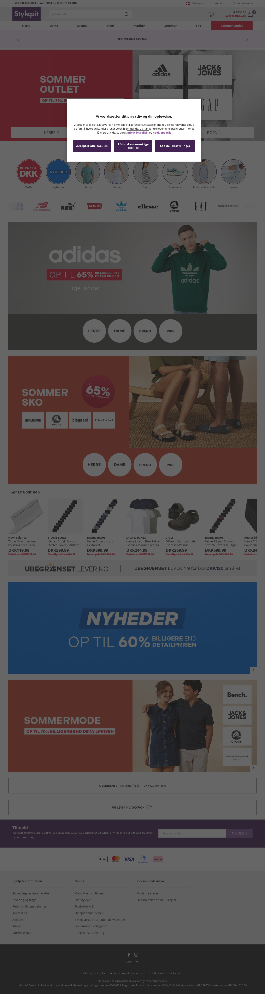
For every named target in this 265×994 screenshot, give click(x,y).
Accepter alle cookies (91, 146)
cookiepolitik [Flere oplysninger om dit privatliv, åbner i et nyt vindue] (162, 132)
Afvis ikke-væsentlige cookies (133, 146)
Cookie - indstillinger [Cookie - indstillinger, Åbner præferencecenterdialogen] (175, 146)
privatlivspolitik (137, 132)
